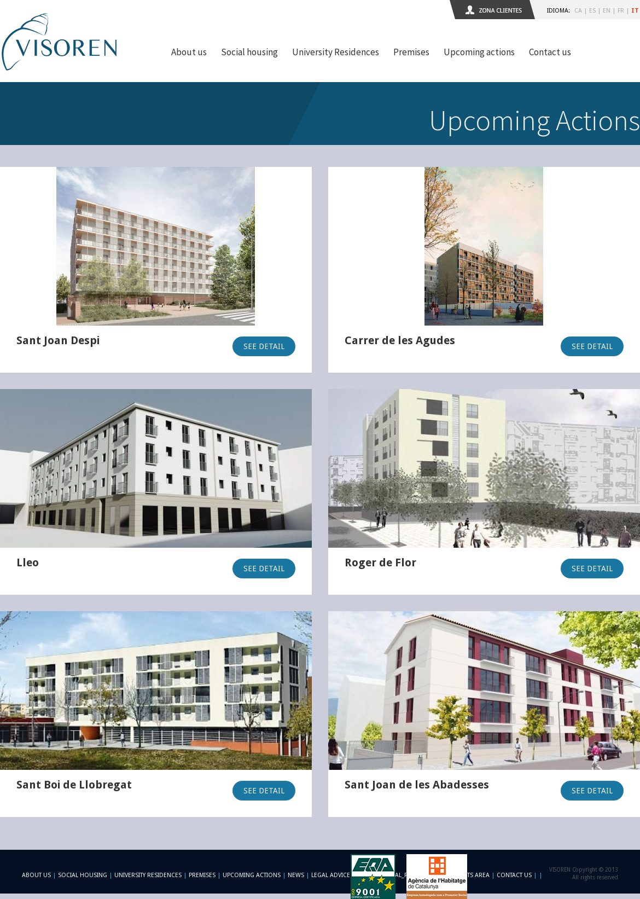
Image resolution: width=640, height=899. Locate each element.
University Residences (335, 52)
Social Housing (83, 875)
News (296, 875)
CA (578, 10)
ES (592, 10)
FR (621, 10)
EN (606, 10)
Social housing (249, 52)
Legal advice (330, 875)
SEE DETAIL (263, 346)
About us (189, 52)
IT (635, 10)
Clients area (470, 875)
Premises (411, 52)
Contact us (550, 52)
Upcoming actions (479, 52)
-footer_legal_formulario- (400, 875)
